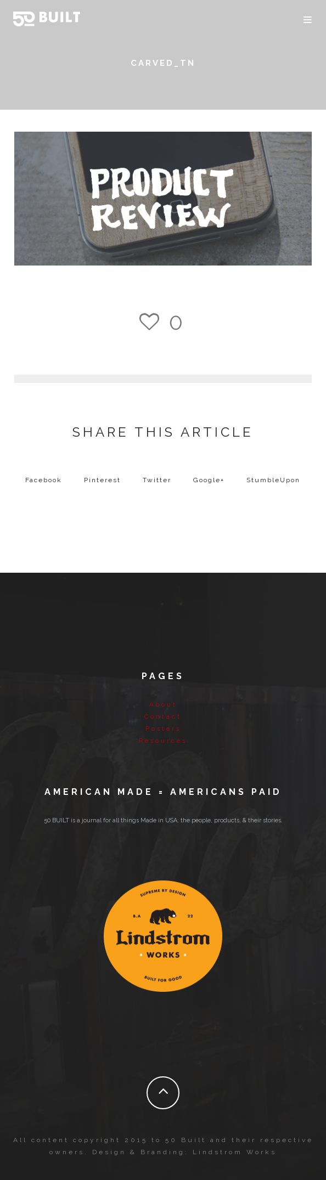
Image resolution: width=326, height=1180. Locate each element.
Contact (163, 716)
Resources (163, 740)
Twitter (157, 480)
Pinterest (102, 480)
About (163, 704)
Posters (163, 728)
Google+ (208, 480)
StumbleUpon (273, 480)
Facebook (43, 480)
